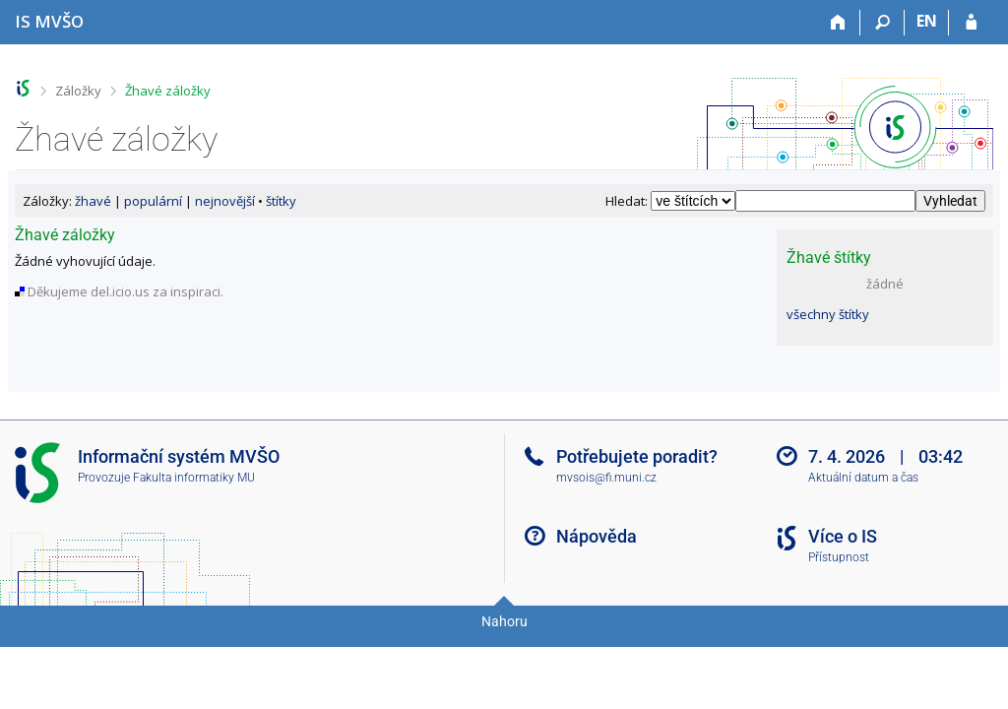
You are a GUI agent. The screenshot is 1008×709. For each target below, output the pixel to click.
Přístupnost (838, 557)
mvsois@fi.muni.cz (606, 477)
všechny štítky (828, 314)
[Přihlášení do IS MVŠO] (971, 22)
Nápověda (596, 536)
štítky (281, 201)
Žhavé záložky (168, 90)
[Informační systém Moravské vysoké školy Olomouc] (49, 21)
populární (153, 201)
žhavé (93, 201)
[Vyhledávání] (882, 22)
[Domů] (838, 22)
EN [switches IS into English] (926, 21)
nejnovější (225, 201)
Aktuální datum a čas (863, 477)
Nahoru (504, 621)
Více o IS (842, 536)
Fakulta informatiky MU (194, 477)
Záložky (78, 90)
